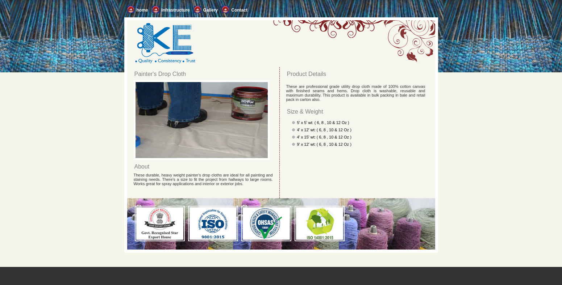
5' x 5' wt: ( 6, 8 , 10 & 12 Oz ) (323, 122)
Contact (239, 10)
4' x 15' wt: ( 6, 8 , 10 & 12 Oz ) (324, 137)
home (142, 10)
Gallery (210, 10)
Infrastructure (176, 10)
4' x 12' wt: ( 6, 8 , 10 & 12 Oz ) (324, 130)
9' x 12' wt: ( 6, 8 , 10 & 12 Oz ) (324, 144)
